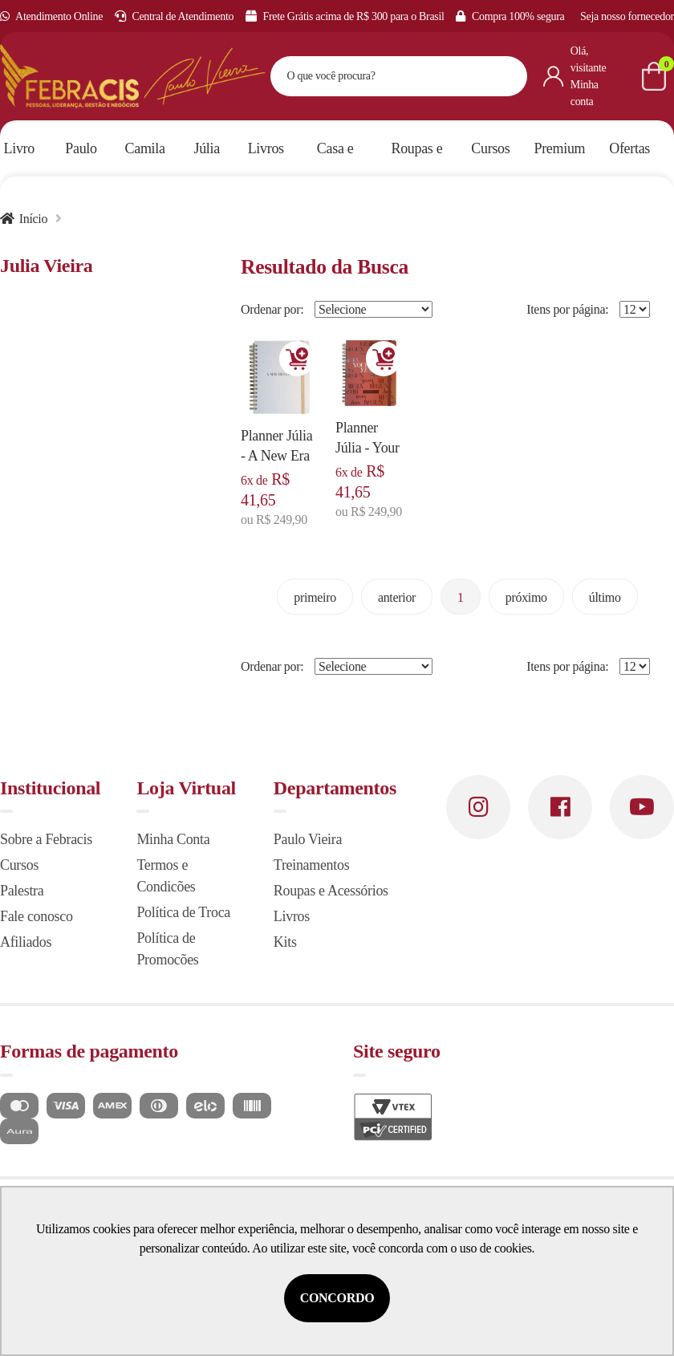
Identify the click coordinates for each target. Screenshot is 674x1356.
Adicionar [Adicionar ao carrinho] (297, 358)
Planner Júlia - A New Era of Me (276, 456)
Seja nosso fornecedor (627, 16)
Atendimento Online (51, 16)
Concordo (337, 1298)
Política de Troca (183, 912)
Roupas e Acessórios (331, 891)
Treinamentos (312, 865)
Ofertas (629, 148)
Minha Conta (172, 839)
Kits (285, 942)
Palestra (21, 891)
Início (33, 218)
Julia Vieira (46, 265)
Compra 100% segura (510, 16)
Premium (560, 148)
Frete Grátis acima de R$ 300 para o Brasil (345, 16)
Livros (292, 916)
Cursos (19, 865)
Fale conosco (36, 916)
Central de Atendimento (174, 16)
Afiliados (25, 942)
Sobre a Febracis (46, 839)
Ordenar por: (272, 309)
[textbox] (378, 76)
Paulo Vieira (308, 839)
